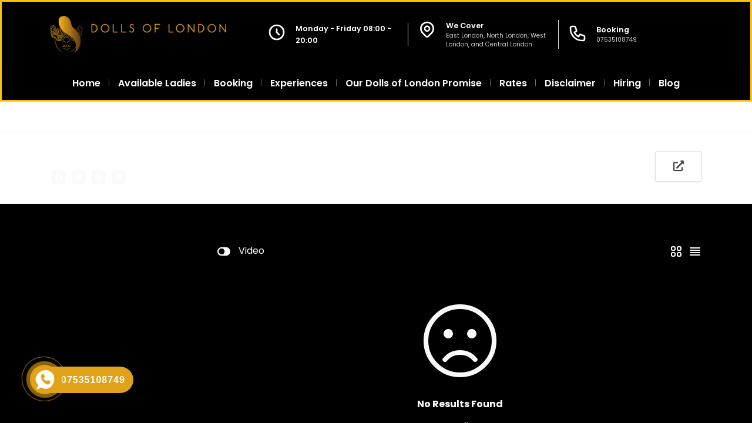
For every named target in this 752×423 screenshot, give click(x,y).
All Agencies (114, 117)
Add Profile (238, 176)
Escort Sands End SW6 (324, 117)
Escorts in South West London (210, 117)
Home (61, 117)
